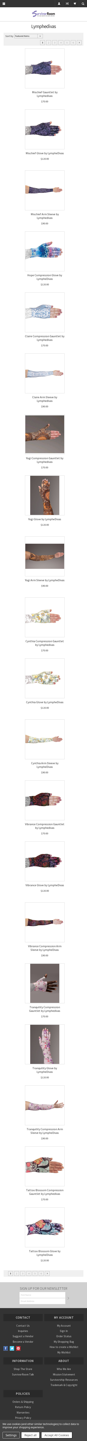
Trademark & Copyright (63, 1385)
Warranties (23, 1412)
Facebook (5, 1348)
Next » (79, 42)
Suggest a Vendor (23, 1336)
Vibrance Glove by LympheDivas (45, 885)
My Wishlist (64, 1352)
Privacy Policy (23, 1418)
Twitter (12, 1348)
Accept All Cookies (56, 1435)
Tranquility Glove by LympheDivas (44, 1070)
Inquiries (23, 1331)
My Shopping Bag (64, 1341)
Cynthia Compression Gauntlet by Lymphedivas (45, 643)
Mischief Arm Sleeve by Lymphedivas (45, 216)
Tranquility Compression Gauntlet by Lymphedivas (44, 1009)
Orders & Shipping (23, 1401)
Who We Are (64, 1369)
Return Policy (23, 1407)
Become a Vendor (23, 1341)
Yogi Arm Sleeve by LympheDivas (45, 580)
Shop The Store (23, 1369)
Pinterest (18, 1348)
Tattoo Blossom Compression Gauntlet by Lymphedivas (44, 1192)
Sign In (64, 1331)
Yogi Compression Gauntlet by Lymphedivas (44, 460)
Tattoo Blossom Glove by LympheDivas (44, 1253)
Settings (11, 1435)
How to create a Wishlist (64, 1347)
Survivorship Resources (64, 1379)
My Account (64, 1325)
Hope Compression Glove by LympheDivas (44, 277)
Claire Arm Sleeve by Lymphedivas (44, 399)
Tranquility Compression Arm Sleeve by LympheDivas (45, 1131)
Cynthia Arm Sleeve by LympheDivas (44, 765)
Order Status (64, 1336)
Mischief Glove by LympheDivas (45, 153)
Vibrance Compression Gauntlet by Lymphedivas (44, 826)
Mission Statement (64, 1374)
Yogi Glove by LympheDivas (44, 519)
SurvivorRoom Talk (23, 1374)
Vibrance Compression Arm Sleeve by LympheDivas (44, 948)
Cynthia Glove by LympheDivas (44, 702)
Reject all (30, 1435)
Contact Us (23, 1325)
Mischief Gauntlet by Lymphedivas (45, 94)
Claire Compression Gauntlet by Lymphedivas (44, 338)
